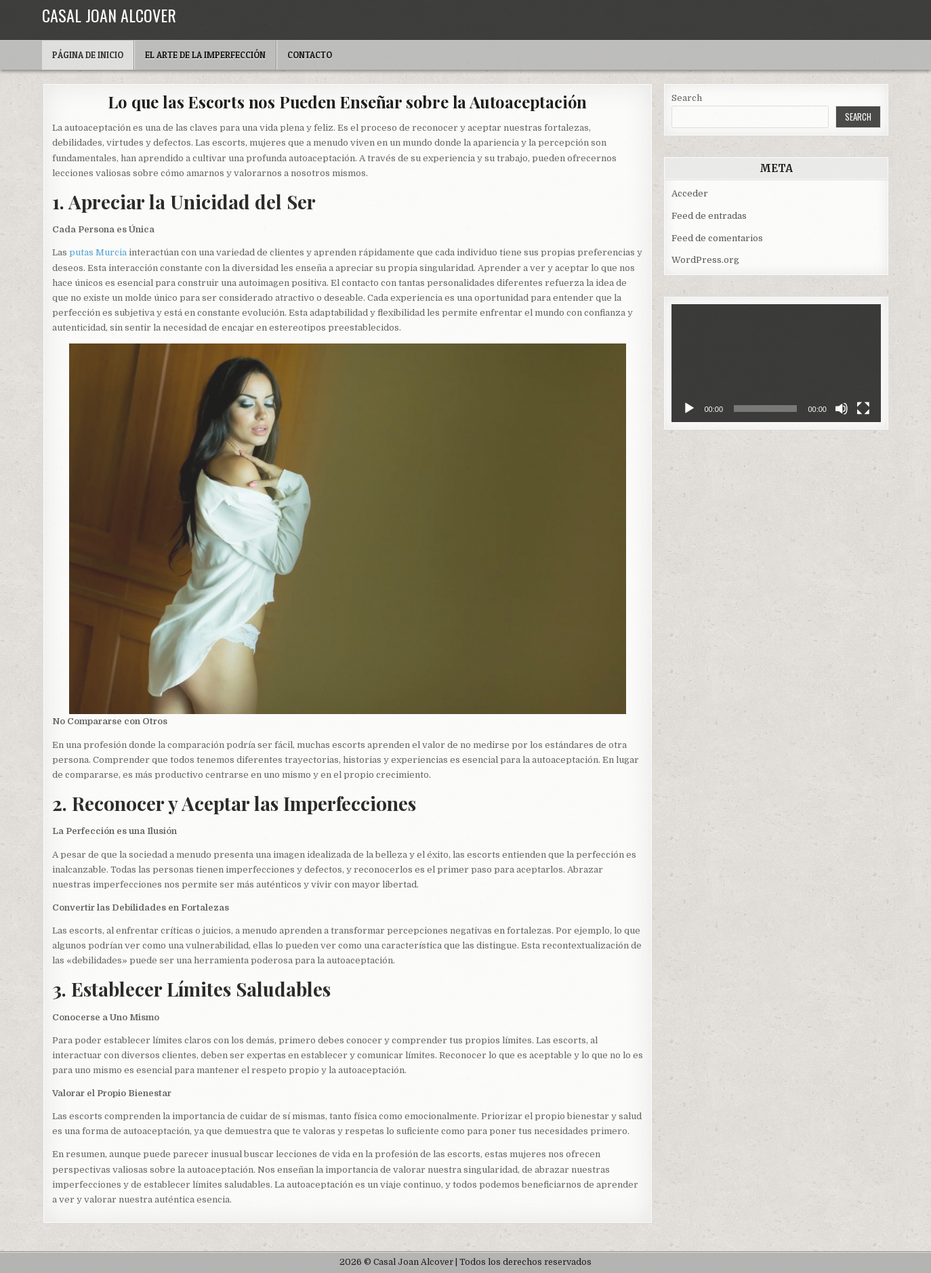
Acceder (689, 193)
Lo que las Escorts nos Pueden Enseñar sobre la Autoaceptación (347, 101)
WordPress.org (705, 260)
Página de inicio (87, 54)
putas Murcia (98, 252)
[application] (776, 363)
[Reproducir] (689, 408)
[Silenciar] (841, 408)
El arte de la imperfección (205, 54)
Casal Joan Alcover (109, 15)
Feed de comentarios (717, 238)
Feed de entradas (709, 216)
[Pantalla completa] (863, 408)
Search (686, 98)
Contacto (309, 54)
